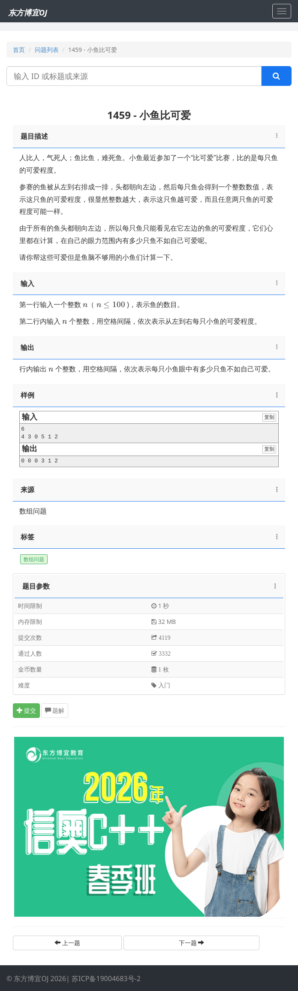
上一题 (67, 943)
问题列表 (47, 50)
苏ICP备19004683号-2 (106, 978)
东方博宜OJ (27, 12)
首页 (19, 50)
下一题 (192, 943)
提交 (26, 710)
